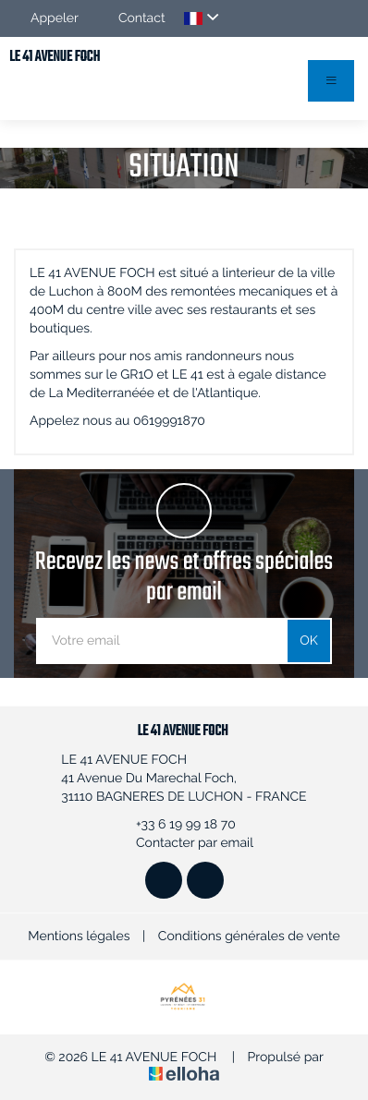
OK (309, 641)
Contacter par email (184, 843)
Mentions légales (78, 936)
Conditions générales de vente (249, 936)
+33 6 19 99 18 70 (175, 824)
